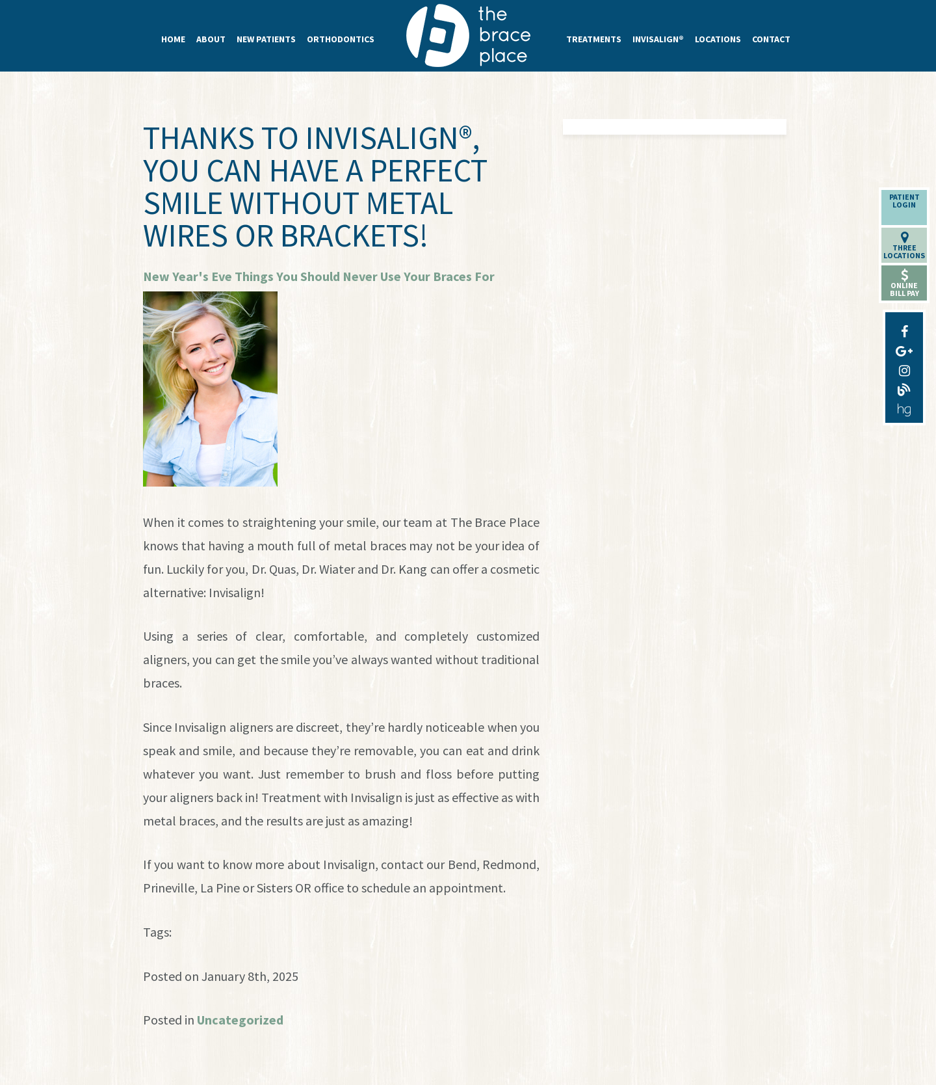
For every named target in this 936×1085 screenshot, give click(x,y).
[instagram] (904, 367)
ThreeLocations (904, 245)
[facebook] (904, 328)
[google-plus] (904, 348)
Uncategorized (240, 1019)
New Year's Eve (187, 276)
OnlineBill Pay (904, 283)
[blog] (904, 387)
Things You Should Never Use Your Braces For (365, 276)
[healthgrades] (904, 406)
